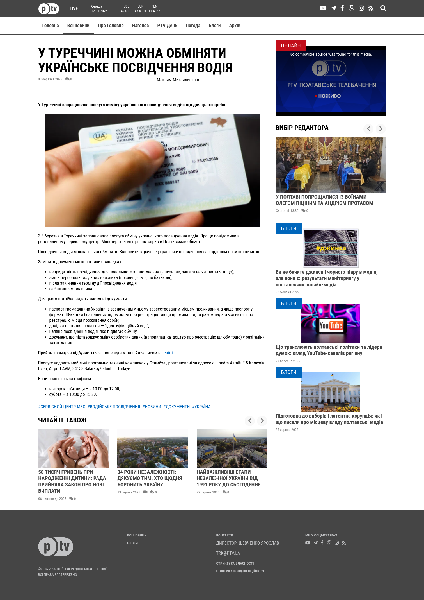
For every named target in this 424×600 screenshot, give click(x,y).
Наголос (140, 25)
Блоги (215, 25)
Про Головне (111, 25)
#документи (176, 406)
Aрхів (234, 25)
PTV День (167, 25)
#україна (201, 406)
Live (72, 8)
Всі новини (78, 25)
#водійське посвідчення (114, 406)
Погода (193, 25)
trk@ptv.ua (228, 553)
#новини (151, 406)
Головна (50, 25)
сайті (168, 353)
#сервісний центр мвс (62, 406)
